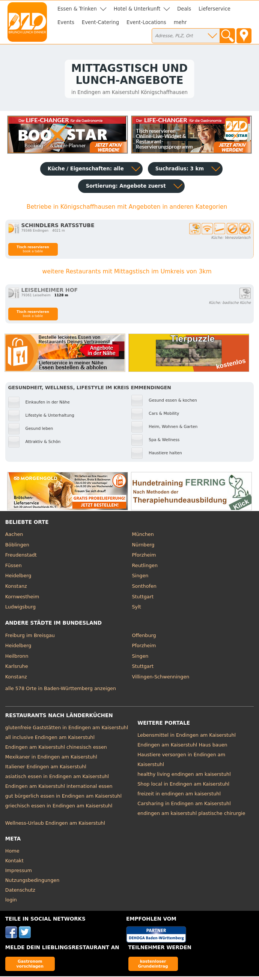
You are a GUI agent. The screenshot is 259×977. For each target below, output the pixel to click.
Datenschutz (20, 891)
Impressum (18, 871)
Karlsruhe (16, 667)
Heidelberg (18, 577)
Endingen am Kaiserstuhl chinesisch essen (56, 748)
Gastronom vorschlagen (30, 964)
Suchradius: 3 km (179, 170)
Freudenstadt (21, 556)
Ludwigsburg (20, 607)
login (11, 900)
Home (12, 851)
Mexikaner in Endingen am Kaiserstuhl (51, 758)
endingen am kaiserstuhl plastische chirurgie (191, 814)
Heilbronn (17, 657)
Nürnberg (143, 545)
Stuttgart (143, 597)
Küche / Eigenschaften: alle (86, 170)
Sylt (136, 607)
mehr (180, 22)
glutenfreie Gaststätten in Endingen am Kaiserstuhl (66, 728)
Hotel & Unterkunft (137, 9)
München (143, 535)
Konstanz (16, 587)
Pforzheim (144, 556)
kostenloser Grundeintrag (153, 964)
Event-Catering (100, 22)
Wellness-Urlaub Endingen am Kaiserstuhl (55, 824)
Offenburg (144, 636)
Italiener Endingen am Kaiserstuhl (45, 768)
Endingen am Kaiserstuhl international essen (59, 787)
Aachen (14, 535)
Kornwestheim (22, 597)
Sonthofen (144, 587)
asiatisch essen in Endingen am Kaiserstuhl (57, 777)
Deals (184, 9)
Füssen (13, 566)
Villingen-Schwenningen (161, 677)
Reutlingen (145, 566)
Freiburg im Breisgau (30, 636)
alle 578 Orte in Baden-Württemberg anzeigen (60, 689)
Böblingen (17, 545)
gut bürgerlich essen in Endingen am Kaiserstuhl (63, 797)
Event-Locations (146, 22)
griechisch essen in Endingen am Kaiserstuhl (58, 807)
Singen (140, 577)
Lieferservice (214, 9)
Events (65, 22)
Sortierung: (126, 187)
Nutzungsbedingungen (32, 881)
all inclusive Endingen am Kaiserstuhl (50, 738)
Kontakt (14, 861)
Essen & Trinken (77, 9)
